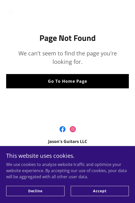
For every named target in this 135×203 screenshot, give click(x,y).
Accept (99, 190)
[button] (15, 11)
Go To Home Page (67, 81)
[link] (62, 129)
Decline (35, 190)
